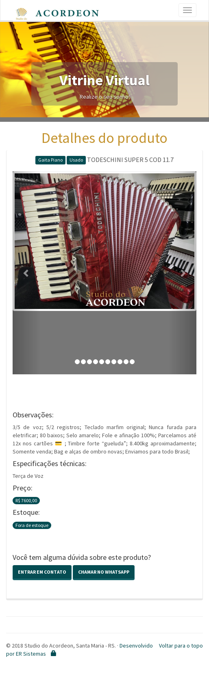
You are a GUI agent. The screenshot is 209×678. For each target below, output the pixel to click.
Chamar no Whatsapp (103, 572)
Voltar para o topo (181, 645)
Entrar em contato (42, 572)
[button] (26, 272)
